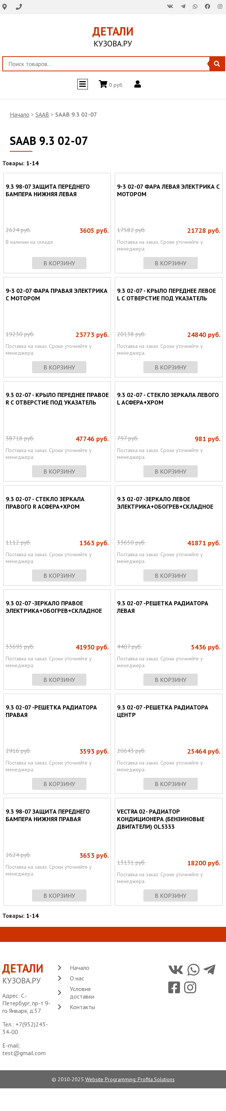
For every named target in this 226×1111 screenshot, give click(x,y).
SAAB (42, 114)
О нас (77, 978)
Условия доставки (82, 992)
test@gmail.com (24, 1053)
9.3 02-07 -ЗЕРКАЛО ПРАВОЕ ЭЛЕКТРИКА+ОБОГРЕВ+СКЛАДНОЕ (54, 606)
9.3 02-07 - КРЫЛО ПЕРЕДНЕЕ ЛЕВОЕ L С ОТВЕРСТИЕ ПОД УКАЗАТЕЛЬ (166, 294)
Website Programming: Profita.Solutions (130, 1079)
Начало (19, 114)
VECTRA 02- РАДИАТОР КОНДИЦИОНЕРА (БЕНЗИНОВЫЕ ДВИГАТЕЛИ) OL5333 (160, 819)
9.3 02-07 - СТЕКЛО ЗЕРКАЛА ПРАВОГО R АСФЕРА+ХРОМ (45, 502)
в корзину (59, 263)
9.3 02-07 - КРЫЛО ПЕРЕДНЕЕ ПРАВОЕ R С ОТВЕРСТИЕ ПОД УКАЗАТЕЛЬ (57, 398)
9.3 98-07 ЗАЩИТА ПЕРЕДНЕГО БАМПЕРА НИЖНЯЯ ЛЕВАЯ (48, 190)
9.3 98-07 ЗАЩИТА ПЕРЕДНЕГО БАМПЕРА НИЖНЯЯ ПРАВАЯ (48, 815)
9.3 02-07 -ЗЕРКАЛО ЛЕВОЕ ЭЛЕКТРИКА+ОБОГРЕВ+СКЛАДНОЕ (165, 502)
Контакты (82, 1007)
